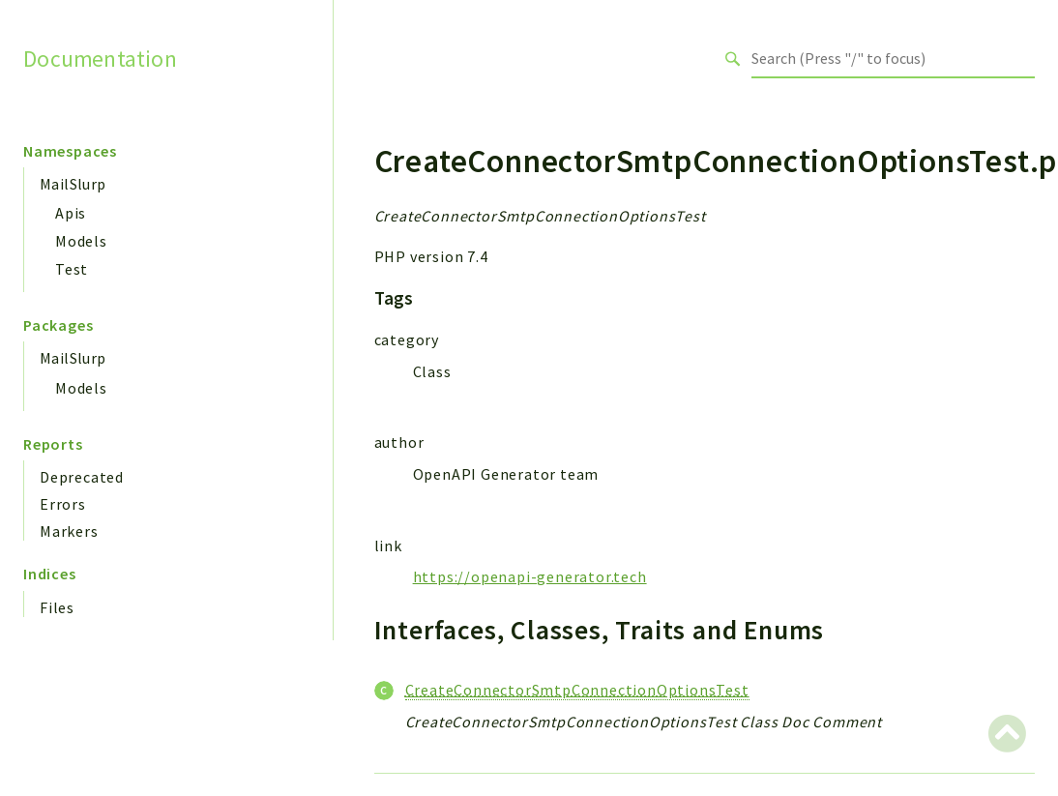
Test (71, 269)
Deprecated (82, 476)
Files (57, 607)
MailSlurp (73, 183)
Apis (70, 212)
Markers (69, 531)
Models (81, 241)
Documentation (100, 58)
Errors (63, 504)
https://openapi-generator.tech (530, 576)
